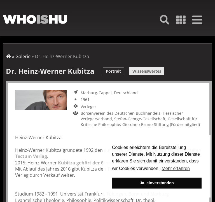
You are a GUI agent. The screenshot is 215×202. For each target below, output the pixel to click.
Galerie (23, 56)
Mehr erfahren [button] (176, 168)
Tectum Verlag (31, 156)
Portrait (113, 71)
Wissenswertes (146, 71)
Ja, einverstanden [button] (157, 183)
